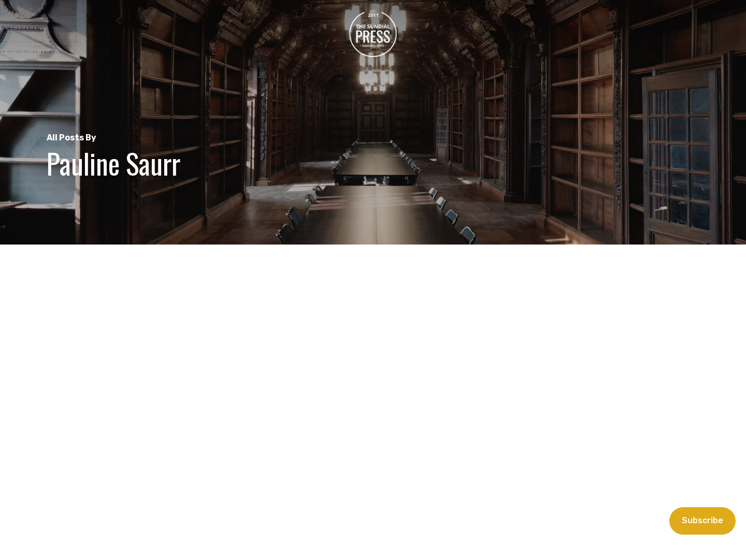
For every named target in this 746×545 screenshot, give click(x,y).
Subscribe (702, 520)
